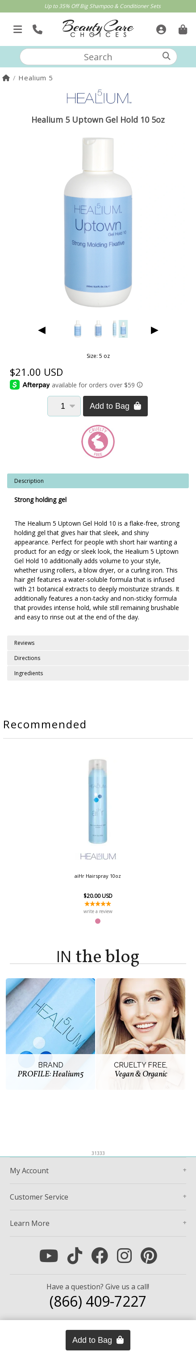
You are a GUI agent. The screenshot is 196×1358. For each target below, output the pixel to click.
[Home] (6, 77)
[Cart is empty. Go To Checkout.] (182, 26)
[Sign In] (160, 26)
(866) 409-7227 (98, 1301)
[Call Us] (36, 26)
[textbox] (98, 56)
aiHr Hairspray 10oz (98, 875)
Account (29, 1170)
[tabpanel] (98, 554)
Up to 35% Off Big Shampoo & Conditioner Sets (102, 6)
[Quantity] (64, 406)
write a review (98, 911)
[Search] (166, 56)
